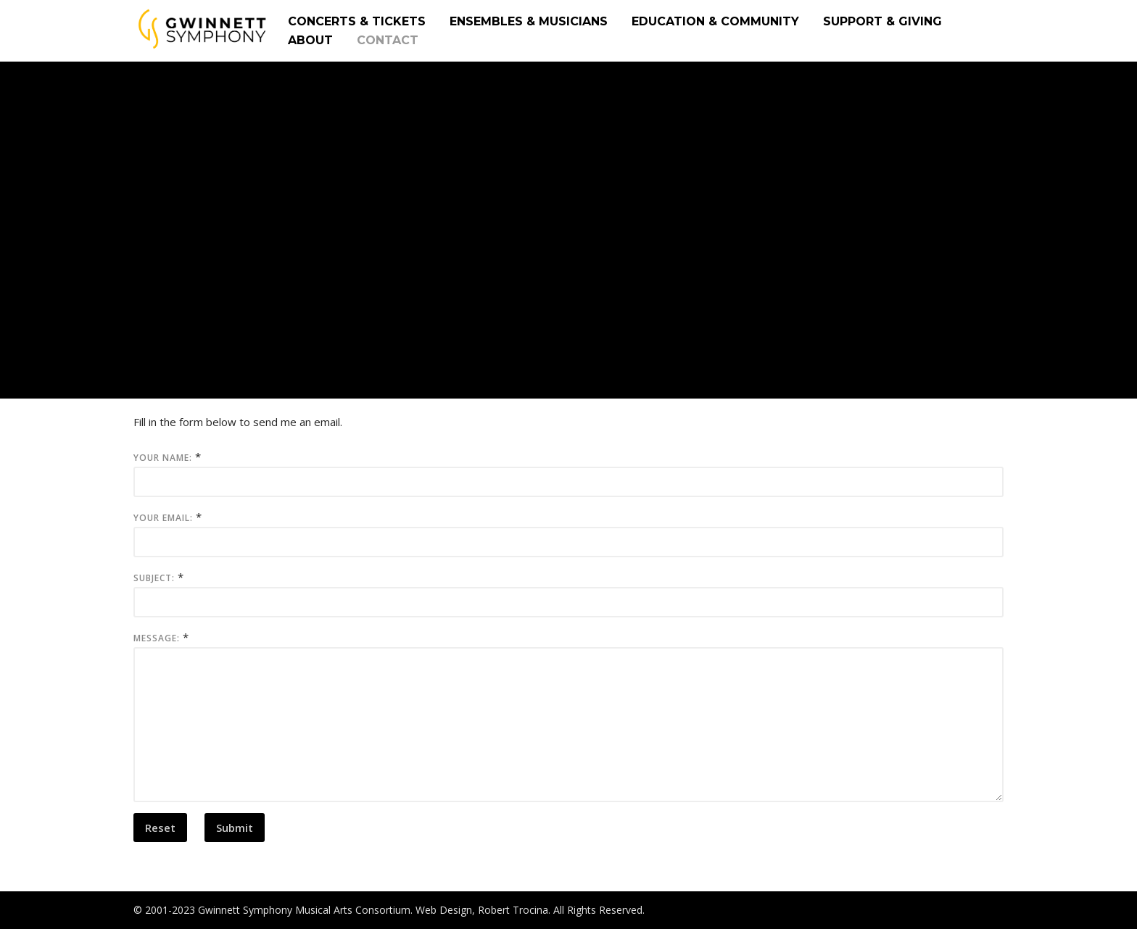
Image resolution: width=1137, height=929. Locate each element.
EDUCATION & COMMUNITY (715, 21)
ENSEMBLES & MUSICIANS (529, 21)
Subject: (154, 578)
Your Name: (162, 457)
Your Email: (163, 518)
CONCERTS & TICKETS (357, 21)
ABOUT (310, 40)
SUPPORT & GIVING (882, 21)
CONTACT (387, 40)
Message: (156, 638)
